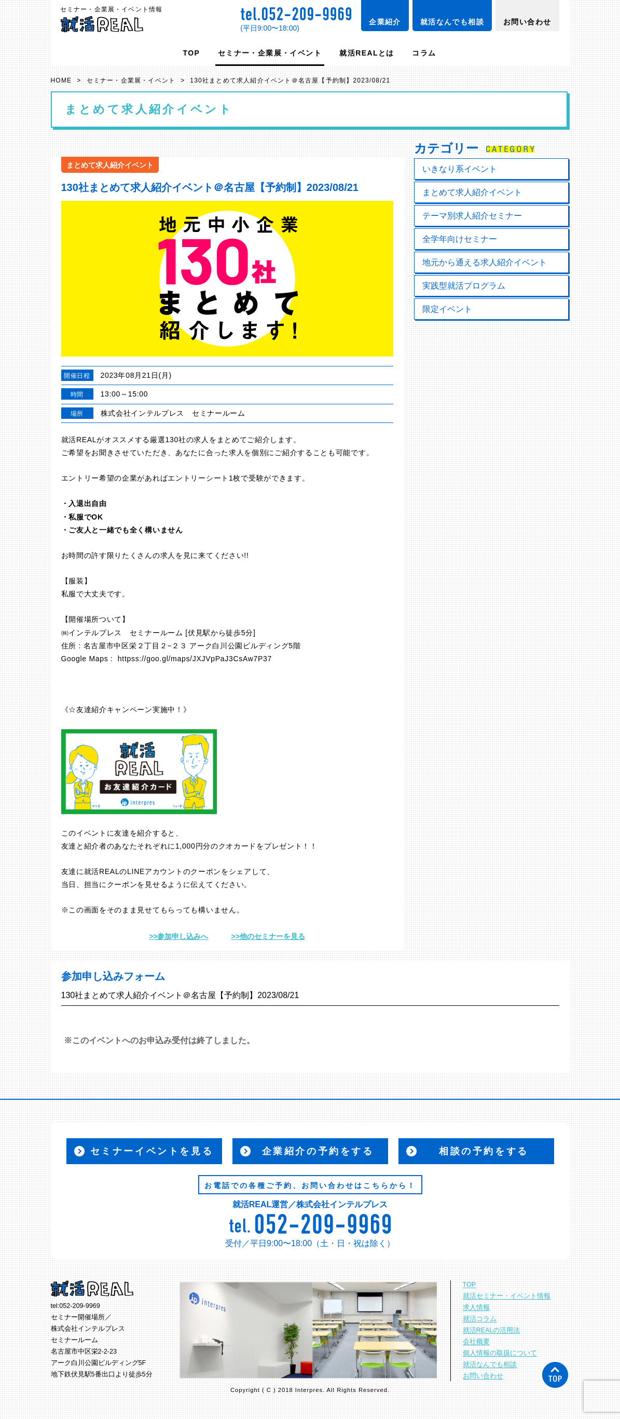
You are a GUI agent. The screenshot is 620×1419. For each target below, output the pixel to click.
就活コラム (480, 1318)
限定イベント (447, 309)
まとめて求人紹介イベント (472, 192)
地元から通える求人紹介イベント (484, 262)
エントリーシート (198, 478)
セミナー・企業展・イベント (270, 53)
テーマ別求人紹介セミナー (472, 215)
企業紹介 (385, 22)
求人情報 (476, 1307)
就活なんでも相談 (452, 22)
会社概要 (476, 1341)
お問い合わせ (527, 22)
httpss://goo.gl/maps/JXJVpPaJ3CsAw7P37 (195, 658)
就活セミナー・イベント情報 (506, 1296)
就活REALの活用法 (491, 1330)
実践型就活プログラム (463, 285)
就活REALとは (366, 53)
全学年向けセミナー (459, 239)
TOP (191, 53)
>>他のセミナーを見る (268, 936)
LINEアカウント (155, 871)
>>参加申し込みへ (178, 936)
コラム (424, 53)
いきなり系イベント (459, 169)
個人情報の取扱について (500, 1353)
